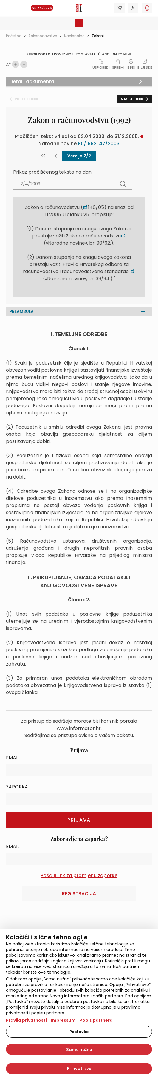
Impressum (63, 1020)
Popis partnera (96, 1020)
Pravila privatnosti (26, 1020)
